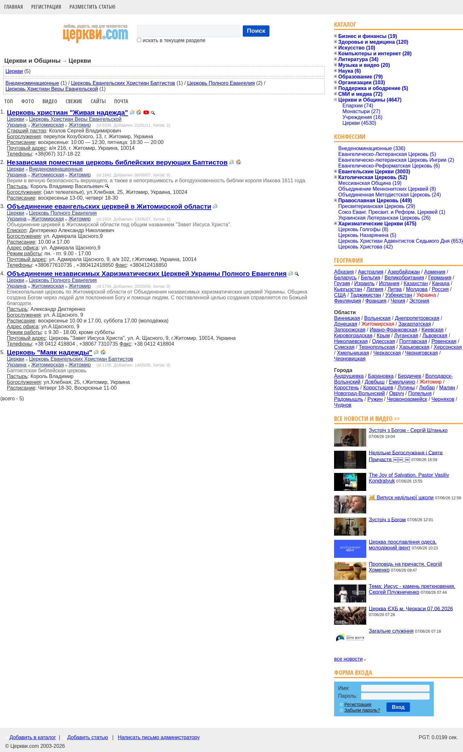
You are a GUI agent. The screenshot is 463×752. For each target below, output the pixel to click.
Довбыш (375, 382)
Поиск (256, 30)
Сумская (344, 347)
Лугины (406, 387)
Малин (447, 387)
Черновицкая (350, 358)
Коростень (346, 387)
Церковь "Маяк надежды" (49, 352)
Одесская (383, 341)
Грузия (342, 283)
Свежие (74, 101)
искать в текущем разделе (171, 40)
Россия (440, 289)
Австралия (370, 272)
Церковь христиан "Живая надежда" (67, 112)
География (348, 260)
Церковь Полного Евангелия (221, 83)
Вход (398, 707)
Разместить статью (92, 6)
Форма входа (353, 672)
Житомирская (47, 125)
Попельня (420, 393)
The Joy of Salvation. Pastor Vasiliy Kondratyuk (409, 478)
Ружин (375, 399)
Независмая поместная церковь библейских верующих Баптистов (117, 162)
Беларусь (345, 277)
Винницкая (347, 318)
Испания (389, 283)
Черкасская (387, 353)
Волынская (377, 318)
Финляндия (347, 301)
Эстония (419, 301)
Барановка (381, 376)
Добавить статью (87, 737)
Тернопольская (377, 347)
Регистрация (46, 6)
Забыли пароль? (362, 710)
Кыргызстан (348, 289)
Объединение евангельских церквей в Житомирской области (109, 206)
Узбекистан (398, 295)
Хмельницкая (353, 353)
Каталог (345, 24)
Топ (8, 101)
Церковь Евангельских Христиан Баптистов (123, 83)
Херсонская (448, 347)
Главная (13, 6)
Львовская (434, 335)
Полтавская (413, 341)
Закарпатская (414, 324)
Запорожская (349, 329)
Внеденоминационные (32, 83)
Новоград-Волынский (359, 393)
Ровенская (444, 341)
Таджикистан (365, 295)
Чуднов (342, 405)
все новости (348, 659)
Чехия (398, 301)
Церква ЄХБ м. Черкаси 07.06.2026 (411, 608)
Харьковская (414, 347)
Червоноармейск (407, 399)
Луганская (406, 335)
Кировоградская (353, 335)
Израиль (364, 283)
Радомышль (348, 399)
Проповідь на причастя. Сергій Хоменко (405, 567)
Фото (27, 101)
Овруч (396, 393)
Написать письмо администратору (158, 737)
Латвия (375, 289)
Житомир (80, 125)
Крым (383, 335)
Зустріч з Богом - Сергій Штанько (408, 430)
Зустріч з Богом (387, 519)
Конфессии (349, 136)
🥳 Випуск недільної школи (401, 497)
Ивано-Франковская (393, 329)
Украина (16, 125)
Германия (439, 277)
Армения (434, 272)
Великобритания (404, 277)
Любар (427, 387)
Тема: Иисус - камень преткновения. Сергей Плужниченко (412, 589)
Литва (394, 289)
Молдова (417, 289)
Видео (49, 101)
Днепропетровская (417, 318)
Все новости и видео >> (367, 418)
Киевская (432, 329)
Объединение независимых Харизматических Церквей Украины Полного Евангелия (146, 273)
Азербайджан (404, 272)
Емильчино (402, 382)
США (340, 295)
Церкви (14, 71)
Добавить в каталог (32, 737)
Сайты (98, 101)
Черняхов (442, 399)
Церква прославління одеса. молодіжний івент (403, 544)
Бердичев (409, 376)
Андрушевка (349, 376)
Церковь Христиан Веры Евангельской (51, 89)
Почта (121, 101)
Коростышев (378, 387)
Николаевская (351, 341)
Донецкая (345, 324)
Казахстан (416, 283)
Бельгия (370, 277)
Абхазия (344, 272)
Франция (375, 301)
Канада (440, 283)
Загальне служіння (391, 631)
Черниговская (421, 353)
